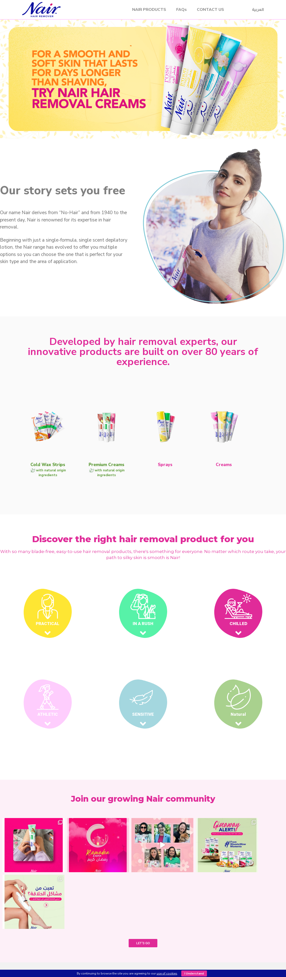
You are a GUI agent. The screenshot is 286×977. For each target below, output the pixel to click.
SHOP (183, 920)
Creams (103, 949)
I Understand (194, 973)
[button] (138, 156)
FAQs (181, 9)
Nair (70, 10)
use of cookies (167, 973)
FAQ (183, 931)
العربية (258, 9)
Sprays (104, 943)
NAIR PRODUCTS (149, 9)
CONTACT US (210, 9)
